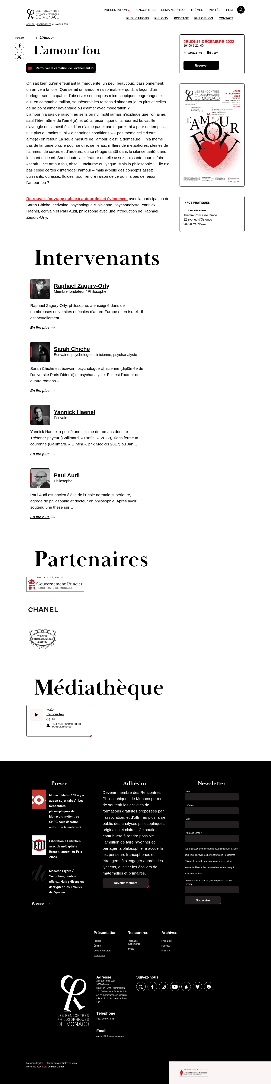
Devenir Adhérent (102, 950)
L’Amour (44, 37)
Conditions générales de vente (62, 1063)
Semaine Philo (173, 9)
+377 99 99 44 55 (105, 1018)
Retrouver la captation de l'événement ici (65, 68)
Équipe (97, 945)
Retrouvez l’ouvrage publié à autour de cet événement (77, 198)
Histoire (97, 941)
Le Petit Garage (56, 1066)
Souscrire (203, 900)
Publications (137, 18)
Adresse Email (194, 833)
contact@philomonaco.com (110, 1036)
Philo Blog (203, 18)
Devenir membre (125, 882)
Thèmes (197, 9)
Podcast (181, 18)
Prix (229, 9)
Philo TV (161, 18)
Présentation (115, 9)
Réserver (201, 65)
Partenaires (99, 955)
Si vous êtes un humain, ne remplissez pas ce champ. (209, 882)
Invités (214, 9)
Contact (226, 18)
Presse (38, 904)
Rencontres (145, 9)
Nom (188, 791)
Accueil (30, 24)
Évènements (44, 24)
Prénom (190, 805)
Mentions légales (34, 1063)
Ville (188, 819)
